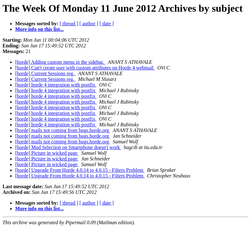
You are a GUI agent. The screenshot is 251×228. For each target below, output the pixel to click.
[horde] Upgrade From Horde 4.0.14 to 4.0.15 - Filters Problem (80, 170)
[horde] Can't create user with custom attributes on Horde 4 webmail (85, 67)
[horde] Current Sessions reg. (45, 73)
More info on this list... (39, 29)
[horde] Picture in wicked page (47, 153)
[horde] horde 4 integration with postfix (56, 84)
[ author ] (89, 23)
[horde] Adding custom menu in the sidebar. (60, 62)
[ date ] (106, 23)
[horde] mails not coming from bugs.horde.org (62, 130)
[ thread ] (69, 23)
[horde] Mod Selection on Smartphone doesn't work (68, 147)
